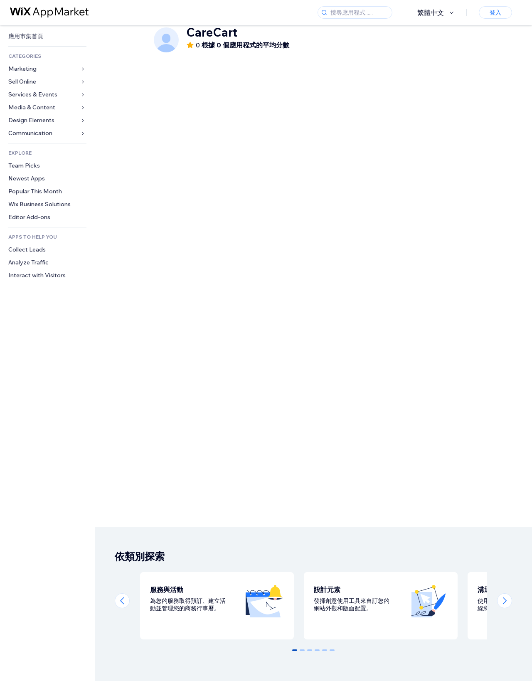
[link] (47, 36)
